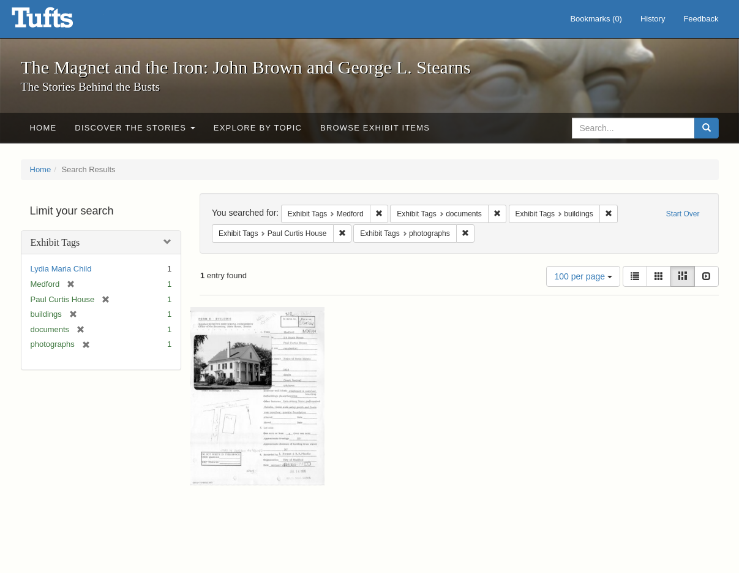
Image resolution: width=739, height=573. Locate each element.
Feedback (700, 18)
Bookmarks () (596, 18)
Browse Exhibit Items (375, 127)
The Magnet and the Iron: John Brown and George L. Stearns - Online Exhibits (57, 21)
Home (43, 127)
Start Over (683, 214)
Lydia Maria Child (61, 268)
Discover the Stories (135, 127)
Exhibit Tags (55, 242)
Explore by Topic (258, 127)
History (652, 18)
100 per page (583, 276)
